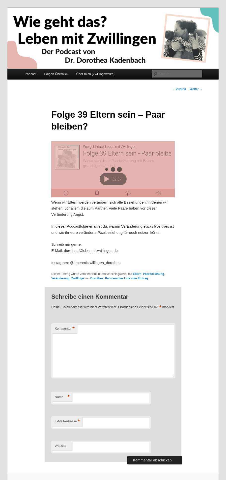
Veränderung (60, 278)
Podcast (30, 74)
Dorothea (96, 278)
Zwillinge (77, 278)
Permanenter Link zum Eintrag (126, 278)
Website (60, 446)
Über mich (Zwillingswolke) (95, 74)
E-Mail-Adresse (67, 421)
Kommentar (65, 328)
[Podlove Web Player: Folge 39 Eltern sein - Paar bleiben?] (113, 169)
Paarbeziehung (153, 274)
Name (62, 397)
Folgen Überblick (56, 74)
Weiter (196, 89)
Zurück (179, 89)
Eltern (137, 274)
